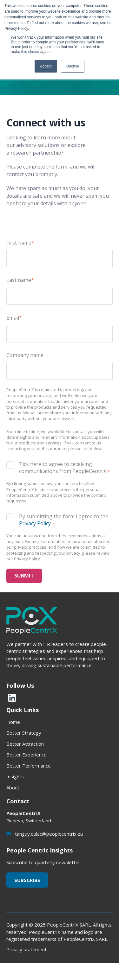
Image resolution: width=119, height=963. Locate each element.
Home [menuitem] (13, 722)
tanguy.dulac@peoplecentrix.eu (49, 834)
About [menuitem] (12, 787)
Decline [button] (72, 66)
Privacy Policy (35, 523)
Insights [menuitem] (15, 776)
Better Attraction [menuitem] (25, 744)
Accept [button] (46, 66)
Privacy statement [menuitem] (26, 949)
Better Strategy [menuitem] (23, 733)
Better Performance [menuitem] (28, 765)
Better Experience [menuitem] (26, 754)
